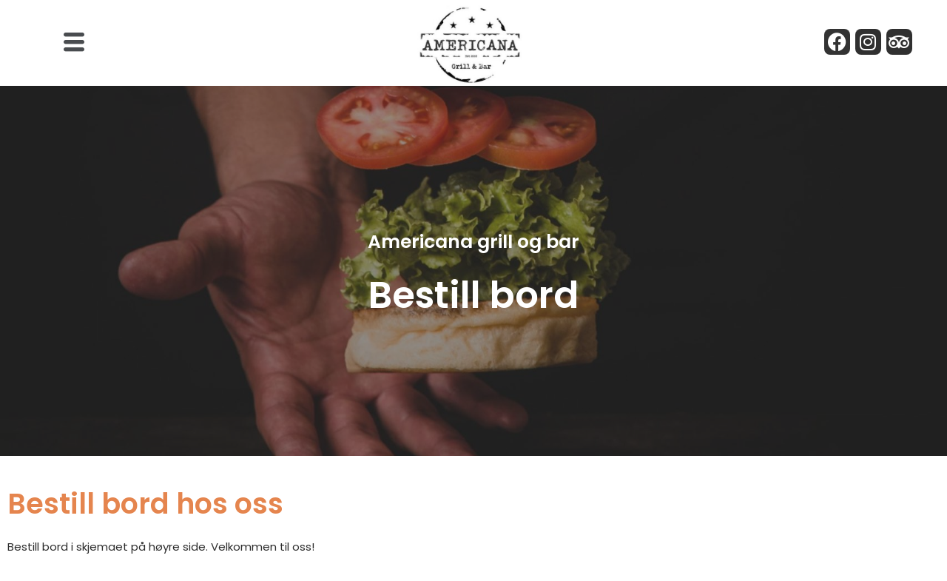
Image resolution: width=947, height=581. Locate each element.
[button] (74, 43)
